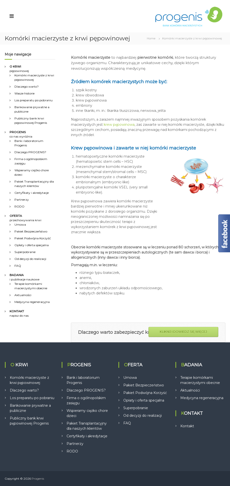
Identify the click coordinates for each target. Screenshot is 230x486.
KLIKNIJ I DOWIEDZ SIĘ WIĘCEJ (183, 332)
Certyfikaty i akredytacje (31, 193)
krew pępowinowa (119, 124)
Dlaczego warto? (26, 86)
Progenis (38, 478)
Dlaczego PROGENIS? (30, 152)
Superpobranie (24, 252)
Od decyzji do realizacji (30, 259)
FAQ (17, 265)
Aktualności (22, 295)
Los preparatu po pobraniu (33, 100)
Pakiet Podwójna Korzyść (32, 238)
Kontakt (187, 426)
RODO (19, 206)
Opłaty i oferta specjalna (31, 245)
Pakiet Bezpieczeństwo (30, 231)
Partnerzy (21, 199)
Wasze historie (24, 93)
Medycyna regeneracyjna (32, 302)
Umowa (20, 224)
